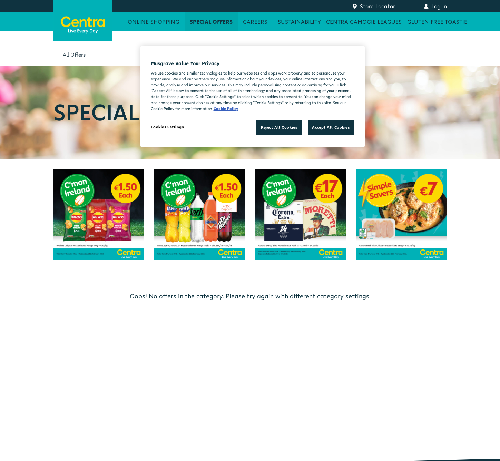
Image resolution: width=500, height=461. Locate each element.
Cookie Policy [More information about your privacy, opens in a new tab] (226, 108)
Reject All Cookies (279, 127)
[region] (252, 96)
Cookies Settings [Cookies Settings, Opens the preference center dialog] (167, 126)
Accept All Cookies (331, 127)
